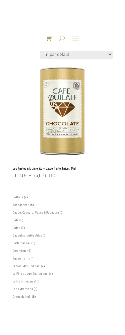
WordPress (99, 327)
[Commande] (76, 54)
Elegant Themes (52, 327)
